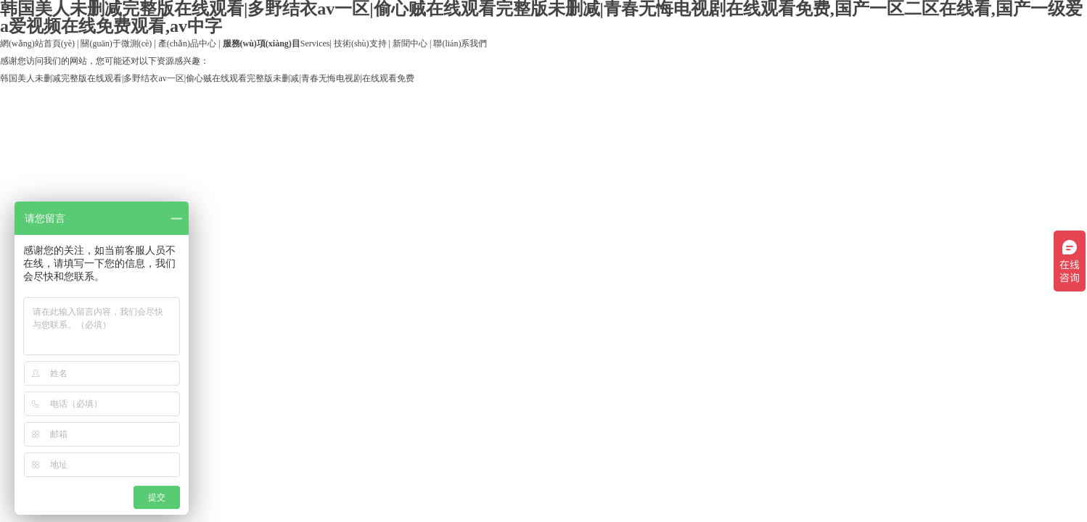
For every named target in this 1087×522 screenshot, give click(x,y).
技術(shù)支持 (360, 43)
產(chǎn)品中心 (187, 43)
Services (276, 43)
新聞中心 (410, 43)
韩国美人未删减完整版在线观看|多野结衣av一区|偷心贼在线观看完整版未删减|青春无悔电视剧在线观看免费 (207, 78)
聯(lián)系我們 (460, 43)
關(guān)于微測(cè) (116, 43)
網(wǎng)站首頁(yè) (37, 43)
